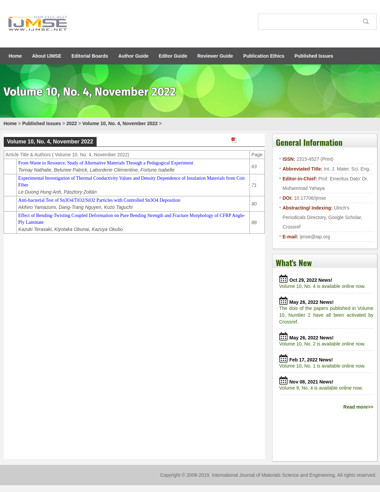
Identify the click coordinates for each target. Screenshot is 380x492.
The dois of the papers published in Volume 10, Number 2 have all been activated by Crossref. (326, 315)
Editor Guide (173, 56)
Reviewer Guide (215, 56)
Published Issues (314, 56)
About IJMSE (46, 56)
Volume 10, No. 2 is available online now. (323, 344)
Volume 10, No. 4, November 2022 (120, 123)
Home (15, 56)
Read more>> (358, 407)
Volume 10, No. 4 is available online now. (323, 286)
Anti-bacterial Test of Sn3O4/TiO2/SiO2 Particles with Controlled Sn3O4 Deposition (99, 200)
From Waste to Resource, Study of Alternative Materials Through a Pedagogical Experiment (105, 162)
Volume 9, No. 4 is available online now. (322, 388)
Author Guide (133, 56)
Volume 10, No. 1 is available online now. (323, 366)
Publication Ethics (263, 56)
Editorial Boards (90, 56)
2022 (71, 123)
